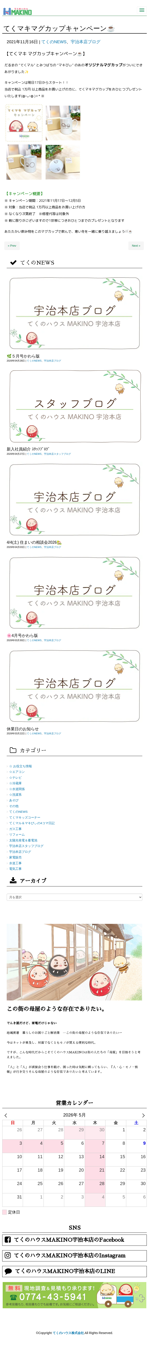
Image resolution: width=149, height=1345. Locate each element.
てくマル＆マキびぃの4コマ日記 (32, 823)
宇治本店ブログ (85, 41)
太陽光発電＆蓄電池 (23, 840)
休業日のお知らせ (23, 729)
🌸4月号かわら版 (22, 635)
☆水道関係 (17, 789)
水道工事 (15, 863)
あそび (14, 800)
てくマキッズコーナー (24, 817)
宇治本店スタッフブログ (57, 454)
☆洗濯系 (15, 794)
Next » (136, 245)
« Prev (12, 245)
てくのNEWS (53, 41)
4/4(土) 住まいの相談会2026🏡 (34, 542)
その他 (14, 806)
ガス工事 (15, 829)
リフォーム (17, 834)
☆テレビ (15, 777)
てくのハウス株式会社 (68, 1333)
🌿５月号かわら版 (23, 356)
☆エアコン (17, 772)
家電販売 (15, 857)
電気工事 (15, 869)
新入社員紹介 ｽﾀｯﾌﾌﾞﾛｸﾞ (28, 449)
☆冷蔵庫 (15, 783)
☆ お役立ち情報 (20, 766)
